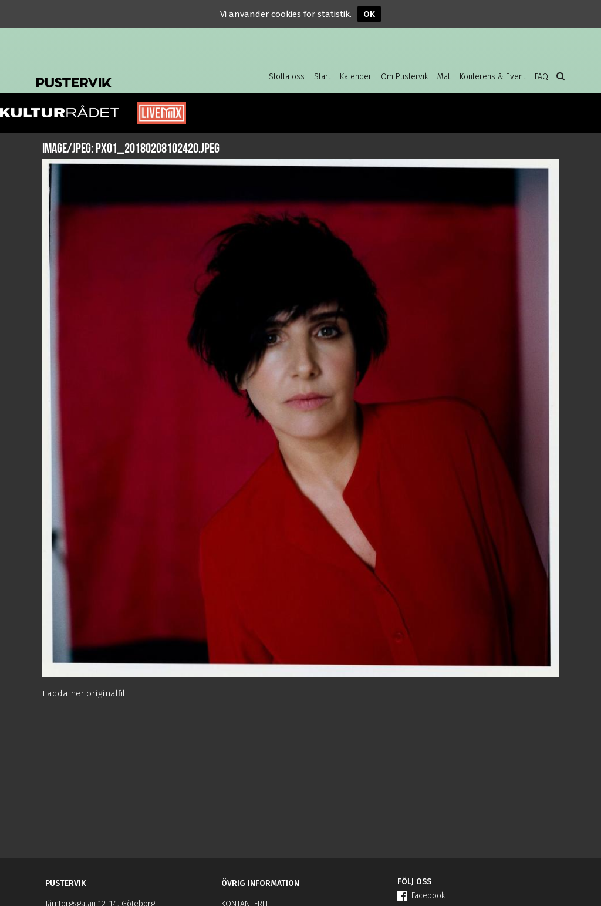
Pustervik (130, 73)
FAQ (541, 77)
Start (322, 77)
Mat (443, 77)
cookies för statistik (310, 14)
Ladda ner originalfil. (84, 693)
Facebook (421, 896)
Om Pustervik (404, 77)
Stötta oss (287, 77)
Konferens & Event (492, 77)
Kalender (356, 77)
